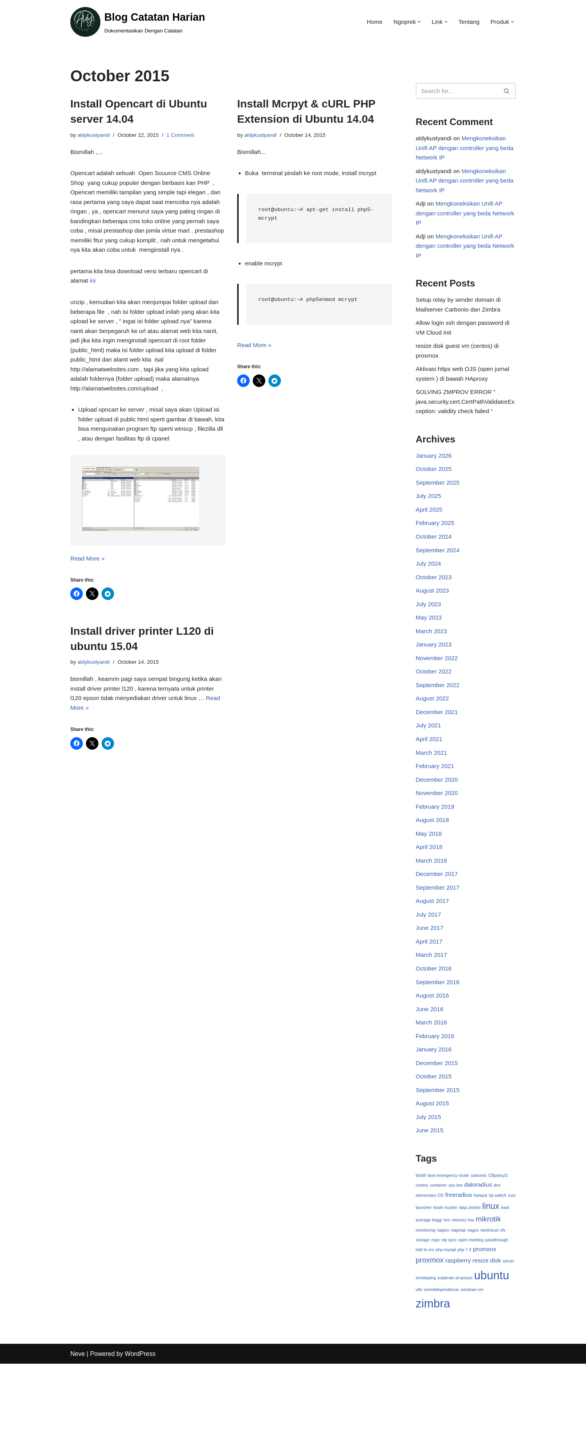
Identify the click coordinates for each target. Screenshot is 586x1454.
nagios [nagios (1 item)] (443, 1315)
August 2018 (433, 875)
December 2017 (438, 933)
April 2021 (430, 788)
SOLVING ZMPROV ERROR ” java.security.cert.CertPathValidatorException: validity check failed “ (464, 426)
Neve (77, 1444)
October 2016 (435, 1035)
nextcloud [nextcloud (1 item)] (490, 1315)
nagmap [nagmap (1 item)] (458, 1315)
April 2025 (430, 541)
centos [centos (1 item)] (422, 1266)
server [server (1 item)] (509, 1348)
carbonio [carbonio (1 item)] (479, 1256)
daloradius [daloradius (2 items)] (478, 1266)
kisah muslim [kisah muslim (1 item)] (454, 1290)
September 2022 (439, 730)
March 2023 (432, 671)
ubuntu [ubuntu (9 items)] (491, 1362)
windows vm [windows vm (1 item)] (472, 1378)
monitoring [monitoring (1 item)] (425, 1315)
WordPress (140, 1444)
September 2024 (439, 584)
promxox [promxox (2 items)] (484, 1335)
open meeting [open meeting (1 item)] (471, 1325)
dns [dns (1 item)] (497, 1266)
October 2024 (435, 570)
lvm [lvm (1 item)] (456, 1303)
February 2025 (436, 555)
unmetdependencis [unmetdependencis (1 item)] (441, 1378)
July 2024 (429, 599)
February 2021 (436, 817)
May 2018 (429, 889)
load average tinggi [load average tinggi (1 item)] (433, 1303)
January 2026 (435, 483)
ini (94, 304)
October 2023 (435, 614)
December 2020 (438, 831)
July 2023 (429, 642)
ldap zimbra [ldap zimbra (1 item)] (479, 1290)
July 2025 (429, 526)
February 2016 (436, 1108)
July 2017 (429, 977)
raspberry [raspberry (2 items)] (458, 1347)
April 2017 (430, 1006)
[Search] (457, 91)
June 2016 (430, 1079)
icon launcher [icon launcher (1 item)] (428, 1290)
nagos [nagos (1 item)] (473, 1315)
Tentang (467, 22)
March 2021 (432, 802)
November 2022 (438, 701)
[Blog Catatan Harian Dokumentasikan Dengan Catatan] (137, 22)
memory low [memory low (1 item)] (472, 1303)
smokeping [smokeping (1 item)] (426, 1365)
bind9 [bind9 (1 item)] (421, 1256)
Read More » (88, 608)
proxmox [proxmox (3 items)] (430, 1347)
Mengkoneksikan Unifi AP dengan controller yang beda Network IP (463, 151)
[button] (416, 21)
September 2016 (439, 1049)
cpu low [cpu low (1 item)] (455, 1266)
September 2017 (439, 948)
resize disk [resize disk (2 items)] (487, 1347)
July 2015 (429, 1195)
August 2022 (433, 744)
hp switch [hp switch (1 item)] (497, 1277)
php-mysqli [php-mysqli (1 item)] (446, 1336)
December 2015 (438, 1136)
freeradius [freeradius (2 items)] (458, 1277)
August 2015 (433, 1180)
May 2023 (429, 657)
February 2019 (436, 861)
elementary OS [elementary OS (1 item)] (429, 1277)
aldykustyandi (95, 136)
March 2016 (432, 1093)
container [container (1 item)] (438, 1266)
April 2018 (430, 904)
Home (369, 22)
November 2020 (438, 846)
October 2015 (435, 1151)
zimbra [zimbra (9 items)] (433, 1392)
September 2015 (439, 1166)
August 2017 (433, 962)
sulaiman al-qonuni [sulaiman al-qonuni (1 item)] (455, 1365)
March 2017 (432, 1020)
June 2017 (430, 991)
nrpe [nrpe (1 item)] (435, 1325)
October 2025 (435, 497)
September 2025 (439, 512)
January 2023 (435, 686)
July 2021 (429, 773)
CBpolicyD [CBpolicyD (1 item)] (498, 1256)
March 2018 (432, 919)
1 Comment (185, 136)
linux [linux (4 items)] (500, 1289)
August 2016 (433, 1064)
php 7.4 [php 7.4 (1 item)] (464, 1336)
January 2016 (435, 1122)
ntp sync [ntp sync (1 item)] (449, 1325)
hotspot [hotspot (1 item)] (481, 1277)
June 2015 (430, 1209)
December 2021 (438, 759)
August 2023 (433, 628)
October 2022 (435, 715)
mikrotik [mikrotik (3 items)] (497, 1302)
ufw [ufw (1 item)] (419, 1378)
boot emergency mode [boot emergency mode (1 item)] (448, 1256)
